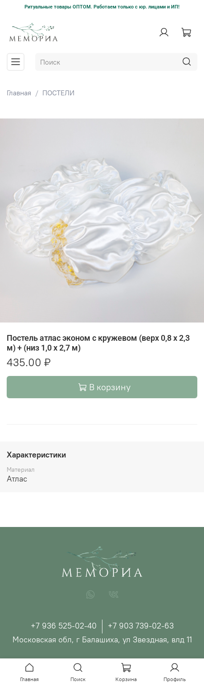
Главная (19, 92)
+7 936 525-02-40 (64, 626)
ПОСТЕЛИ (58, 92)
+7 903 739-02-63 (141, 626)
